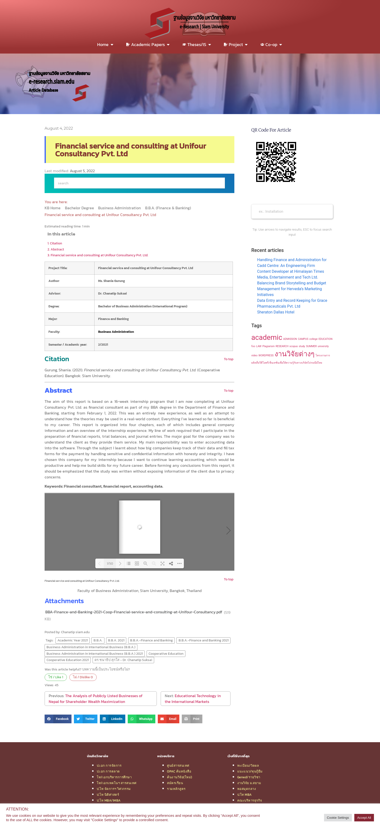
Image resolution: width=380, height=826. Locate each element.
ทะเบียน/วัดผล (248, 765)
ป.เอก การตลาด (108, 771)
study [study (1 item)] (302, 346)
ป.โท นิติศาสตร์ (108, 794)
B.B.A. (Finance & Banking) (168, 208)
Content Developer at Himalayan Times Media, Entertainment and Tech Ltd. (290, 274)
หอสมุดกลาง (246, 788)
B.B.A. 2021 (116, 640)
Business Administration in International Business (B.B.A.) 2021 (95, 653)
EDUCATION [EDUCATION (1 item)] (325, 339)
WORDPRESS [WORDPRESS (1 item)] (265, 355)
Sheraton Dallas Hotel (275, 312)
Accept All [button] (364, 817)
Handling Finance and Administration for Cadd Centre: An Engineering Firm (292, 262)
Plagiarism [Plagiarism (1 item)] (268, 346)
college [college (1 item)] (313, 339)
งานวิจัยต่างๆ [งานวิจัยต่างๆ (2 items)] (295, 354)
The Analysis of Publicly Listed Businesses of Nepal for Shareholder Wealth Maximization (95, 698)
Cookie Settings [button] (338, 817)
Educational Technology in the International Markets (193, 698)
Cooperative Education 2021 (68, 659)
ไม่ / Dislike (83, 677)
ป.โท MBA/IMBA (109, 800)
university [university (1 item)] (323, 346)
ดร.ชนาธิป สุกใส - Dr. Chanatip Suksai (123, 659)
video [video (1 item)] (254, 355)
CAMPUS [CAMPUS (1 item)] (303, 339)
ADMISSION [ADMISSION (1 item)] (290, 339)
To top (228, 359)
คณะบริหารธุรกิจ (249, 800)
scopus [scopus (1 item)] (293, 346)
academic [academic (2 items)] (266, 337)
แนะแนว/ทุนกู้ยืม (250, 771)
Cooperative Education (166, 653)
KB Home (53, 208)
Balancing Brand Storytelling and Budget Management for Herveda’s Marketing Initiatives (291, 289)
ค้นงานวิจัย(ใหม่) (179, 777)
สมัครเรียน (175, 782)
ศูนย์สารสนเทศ (178, 765)
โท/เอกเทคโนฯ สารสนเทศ (116, 782)
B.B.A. (98, 640)
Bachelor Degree (80, 208)
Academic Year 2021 (72, 640)
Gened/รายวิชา (248, 777)
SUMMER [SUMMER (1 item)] (311, 346)
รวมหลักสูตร (176, 788)
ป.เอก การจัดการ (109, 765)
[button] (58, 719)
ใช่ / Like (55, 677)
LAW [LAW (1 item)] (258, 346)
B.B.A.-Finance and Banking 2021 (204, 640)
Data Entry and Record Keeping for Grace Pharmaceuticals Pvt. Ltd (292, 303)
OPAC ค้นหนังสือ (179, 771)
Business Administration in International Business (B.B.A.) (91, 647)
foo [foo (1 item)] (253, 346)
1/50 (110, 563)
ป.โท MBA (244, 794)
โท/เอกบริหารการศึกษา (114, 777)
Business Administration (120, 208)
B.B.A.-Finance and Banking (151, 640)
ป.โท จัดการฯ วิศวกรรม (114, 788)
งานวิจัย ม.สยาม (249, 782)
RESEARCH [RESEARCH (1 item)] (282, 346)
